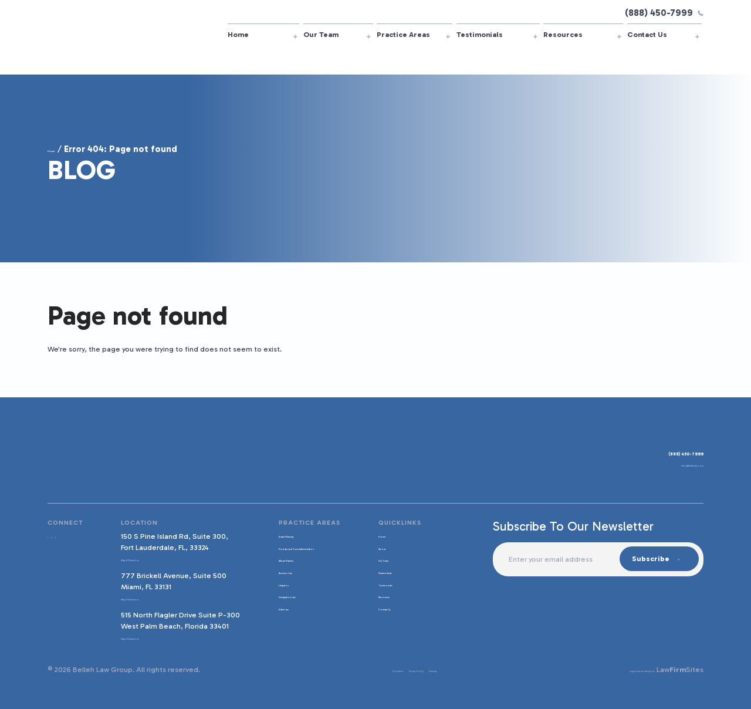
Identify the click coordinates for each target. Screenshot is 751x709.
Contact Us (647, 34)
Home (238, 34)
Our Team (321, 34)
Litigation (285, 592)
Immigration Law (296, 604)
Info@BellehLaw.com (667, 467)
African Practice (296, 568)
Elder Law (285, 616)
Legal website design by (613, 669)
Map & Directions (145, 558)
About (382, 547)
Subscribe (650, 558)
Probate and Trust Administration (299, 552)
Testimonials (479, 34)
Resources (563, 34)
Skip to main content (0, 0)
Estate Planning (295, 535)
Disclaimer (342, 669)
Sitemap (432, 669)
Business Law (291, 580)
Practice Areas (403, 34)
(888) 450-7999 (664, 13)
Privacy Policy (389, 669)
